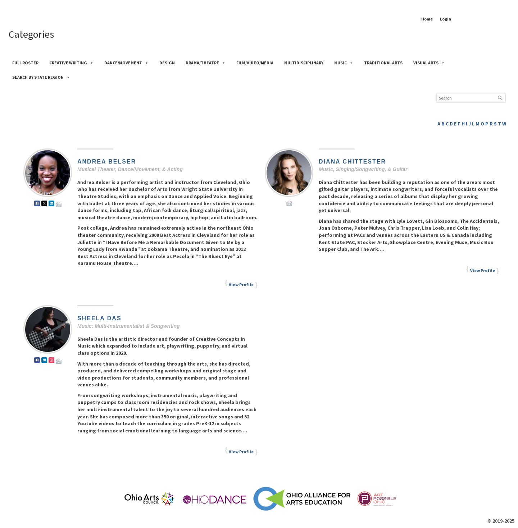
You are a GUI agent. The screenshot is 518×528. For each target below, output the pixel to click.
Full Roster (25, 62)
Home (427, 19)
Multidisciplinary (303, 62)
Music (343, 62)
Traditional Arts (383, 62)
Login (445, 19)
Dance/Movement (126, 62)
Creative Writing (71, 62)
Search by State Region (41, 77)
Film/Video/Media (254, 62)
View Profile (241, 284)
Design (167, 62)
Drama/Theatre (206, 62)
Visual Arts (429, 62)
